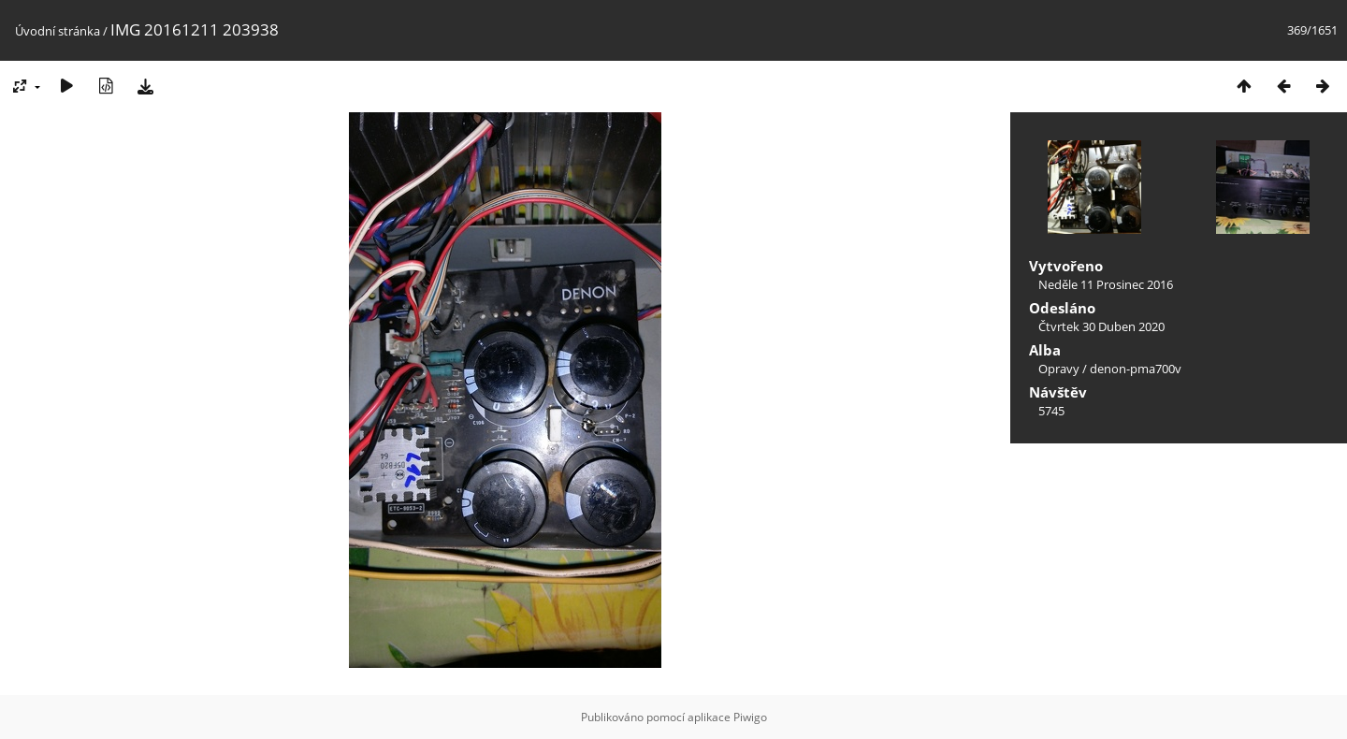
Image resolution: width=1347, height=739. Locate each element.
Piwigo (750, 717)
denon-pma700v (1135, 368)
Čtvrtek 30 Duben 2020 (1101, 326)
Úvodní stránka (57, 30)
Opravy (1058, 368)
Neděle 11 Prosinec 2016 (1105, 284)
